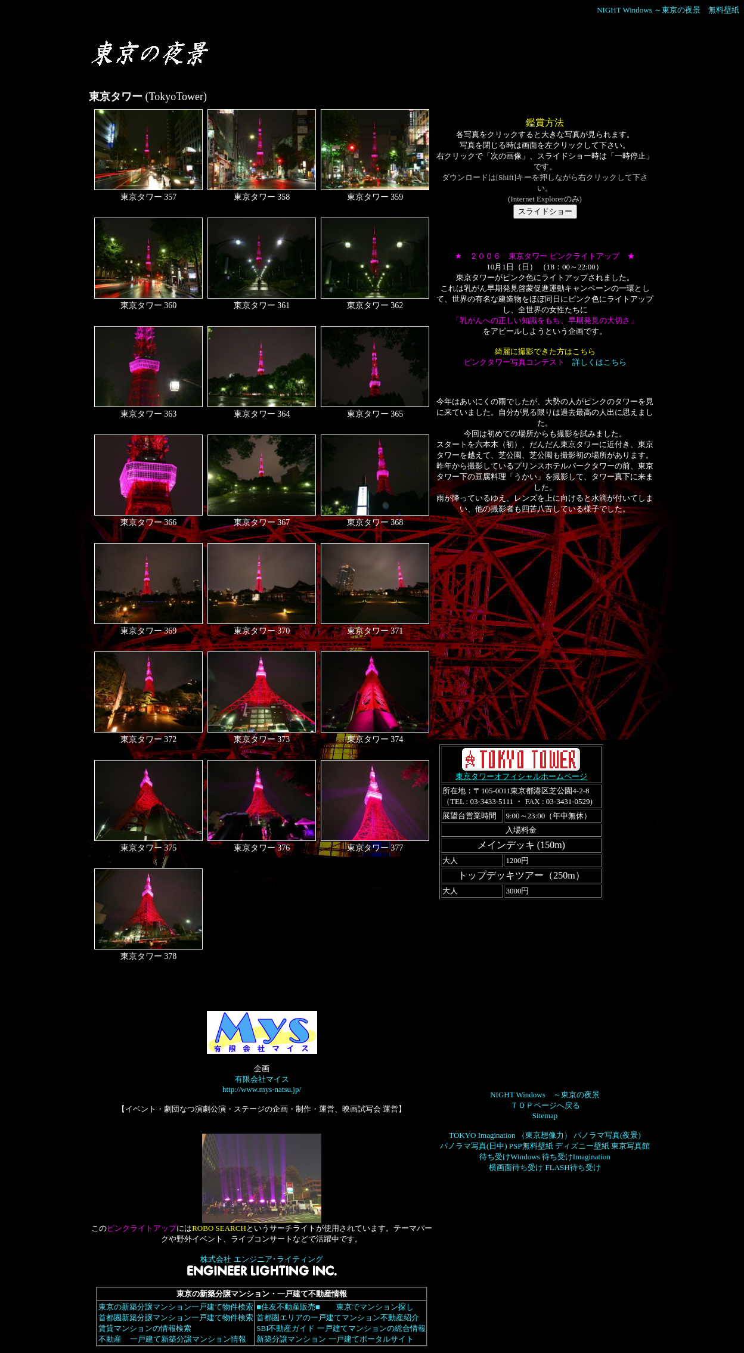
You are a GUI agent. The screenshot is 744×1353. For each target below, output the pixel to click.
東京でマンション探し (375, 1306)
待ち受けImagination (576, 1156)
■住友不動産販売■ (288, 1306)
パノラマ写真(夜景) (607, 1135)
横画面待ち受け (516, 1167)
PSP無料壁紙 (531, 1145)
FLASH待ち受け (573, 1167)
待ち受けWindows (509, 1156)
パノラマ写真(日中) (473, 1145)
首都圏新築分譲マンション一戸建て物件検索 (175, 1317)
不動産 (110, 1339)
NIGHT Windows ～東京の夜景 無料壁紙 (668, 9)
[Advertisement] (351, 59)
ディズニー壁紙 (582, 1145)
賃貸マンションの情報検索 (144, 1328)
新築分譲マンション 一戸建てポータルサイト (334, 1339)
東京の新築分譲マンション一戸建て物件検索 (175, 1306)
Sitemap (545, 1115)
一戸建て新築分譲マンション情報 (187, 1339)
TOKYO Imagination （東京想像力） (510, 1135)
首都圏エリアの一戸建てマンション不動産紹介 (337, 1317)
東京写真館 (630, 1145)
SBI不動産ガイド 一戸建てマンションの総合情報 (340, 1328)
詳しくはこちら (599, 362)
